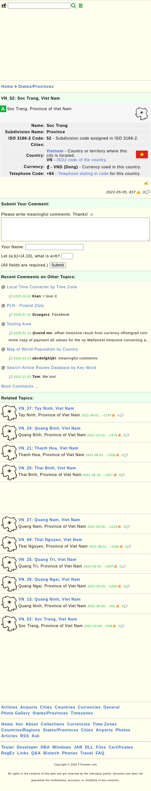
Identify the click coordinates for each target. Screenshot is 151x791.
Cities (46, 712)
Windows (61, 752)
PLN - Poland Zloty (25, 310)
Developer (27, 752)
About (32, 729)
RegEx (8, 758)
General (111, 712)
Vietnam (55, 151)
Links (23, 758)
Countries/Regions (20, 735)
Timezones (82, 718)
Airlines (9, 712)
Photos (123, 735)
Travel (86, 758)
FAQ (100, 758)
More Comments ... (20, 391)
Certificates (121, 752)
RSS (24, 741)
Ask (36, 741)
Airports (28, 712)
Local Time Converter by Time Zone (42, 292)
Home (7, 86)
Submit (58, 270)
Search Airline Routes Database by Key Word (51, 372)
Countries (65, 712)
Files (101, 752)
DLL (89, 752)
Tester (7, 752)
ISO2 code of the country (81, 160)
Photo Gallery (15, 718)
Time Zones (105, 729)
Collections (53, 729)
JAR (78, 752)
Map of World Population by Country (42, 354)
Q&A (36, 758)
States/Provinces (36, 86)
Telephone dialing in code (83, 173)
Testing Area (19, 329)
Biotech (51, 758)
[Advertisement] (75, 46)
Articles (9, 741)
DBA (45, 752)
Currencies (89, 712)
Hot (19, 729)
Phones (70, 758)
